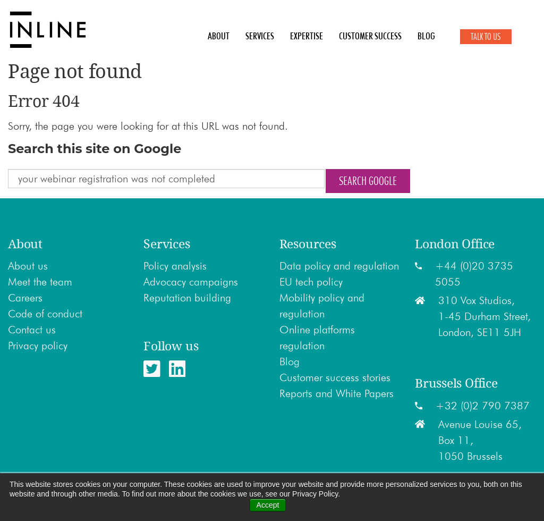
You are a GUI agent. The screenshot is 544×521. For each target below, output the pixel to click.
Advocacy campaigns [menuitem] (190, 281)
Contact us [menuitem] (32, 329)
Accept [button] (268, 505)
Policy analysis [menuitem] (175, 265)
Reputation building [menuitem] (187, 297)
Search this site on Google (94, 148)
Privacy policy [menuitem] (37, 345)
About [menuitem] (219, 36)
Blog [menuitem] (426, 36)
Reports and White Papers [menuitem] (336, 393)
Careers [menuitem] (25, 297)
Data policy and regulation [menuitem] (339, 265)
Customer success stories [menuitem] (334, 377)
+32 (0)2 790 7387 (483, 405)
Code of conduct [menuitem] (45, 313)
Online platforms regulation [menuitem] (317, 337)
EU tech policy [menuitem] (311, 281)
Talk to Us (486, 37)
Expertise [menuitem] (306, 36)
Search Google (368, 180)
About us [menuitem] (28, 265)
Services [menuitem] (259, 36)
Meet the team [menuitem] (40, 281)
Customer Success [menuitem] (370, 36)
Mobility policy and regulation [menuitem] (321, 305)
